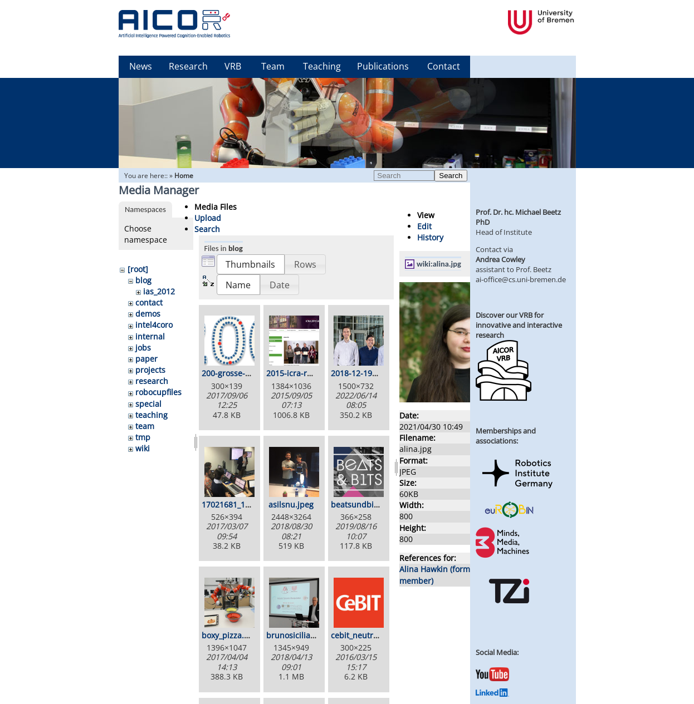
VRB (232, 66)
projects (150, 370)
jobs (143, 347)
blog (143, 280)
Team (273, 66)
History (430, 237)
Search (450, 175)
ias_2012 (159, 291)
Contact (443, 66)
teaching (151, 415)
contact (149, 302)
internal (150, 336)
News (140, 66)
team (144, 426)
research (151, 381)
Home (183, 175)
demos (147, 313)
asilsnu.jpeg (291, 504)
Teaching (322, 66)
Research (188, 66)
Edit (424, 226)
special (148, 403)
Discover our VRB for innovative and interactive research (519, 325)
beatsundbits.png (364, 504)
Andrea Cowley (500, 259)
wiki (142, 448)
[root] (138, 269)
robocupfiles (158, 392)
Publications (383, 66)
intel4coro (154, 324)
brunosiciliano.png (301, 635)
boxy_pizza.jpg (229, 635)
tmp (142, 437)
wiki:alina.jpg (439, 264)
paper (146, 358)
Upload (207, 218)
